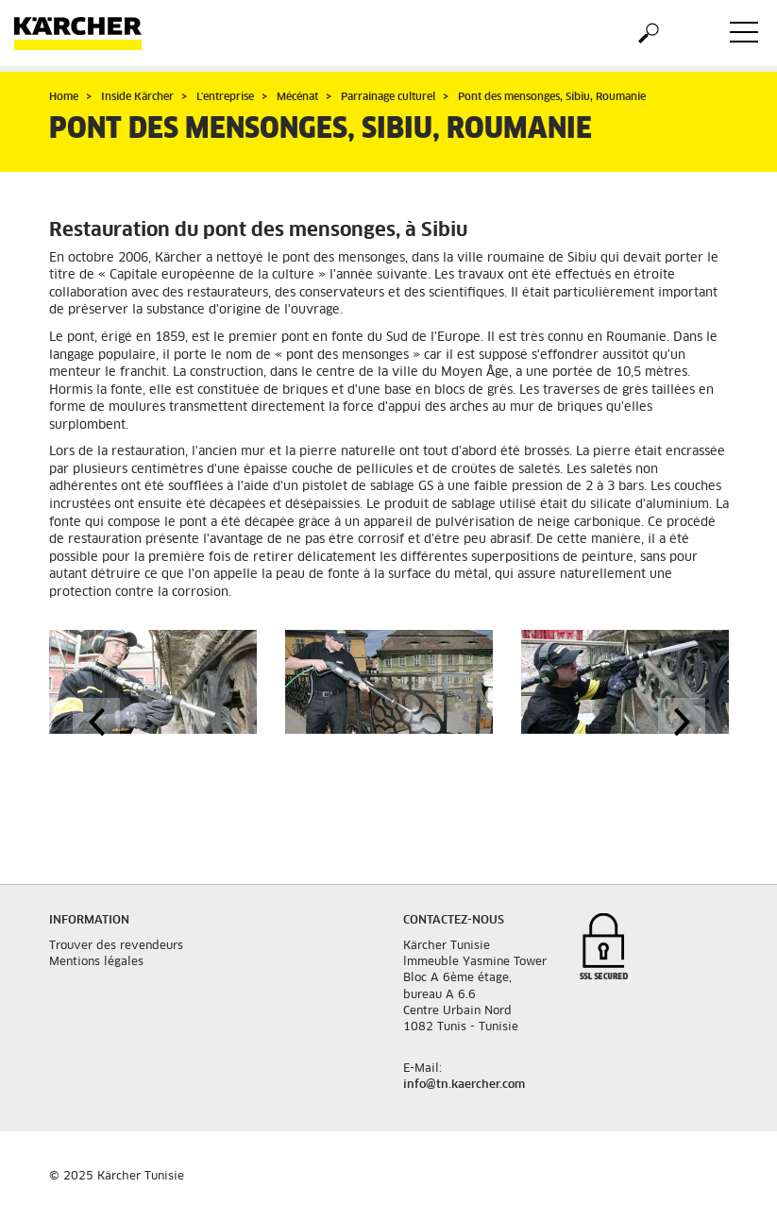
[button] (96, 721)
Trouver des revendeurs (116, 946)
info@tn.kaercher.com (464, 1085)
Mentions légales (96, 962)
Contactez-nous (453, 920)
